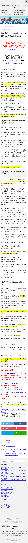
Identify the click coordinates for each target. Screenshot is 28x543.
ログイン (3, 502)
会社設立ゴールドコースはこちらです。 (13, 392)
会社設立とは (4, 490)
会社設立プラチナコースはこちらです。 (13, 383)
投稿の (4, 504)
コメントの (5, 506)
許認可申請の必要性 (6, 492)
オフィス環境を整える (7, 489)
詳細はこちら (14, 49)
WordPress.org (5, 507)
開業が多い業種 (5, 496)
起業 (9, 442)
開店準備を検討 (5, 495)
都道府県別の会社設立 (7, 493)
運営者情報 (16, 522)
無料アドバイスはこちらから (14, 63)
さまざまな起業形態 (6, 440)
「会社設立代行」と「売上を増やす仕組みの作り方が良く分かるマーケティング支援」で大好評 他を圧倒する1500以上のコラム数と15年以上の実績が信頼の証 (14, 533)
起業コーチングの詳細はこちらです (13, 373)
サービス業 (4, 442)
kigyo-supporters (10, 446)
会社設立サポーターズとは (11, 517)
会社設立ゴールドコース (13, 519)
